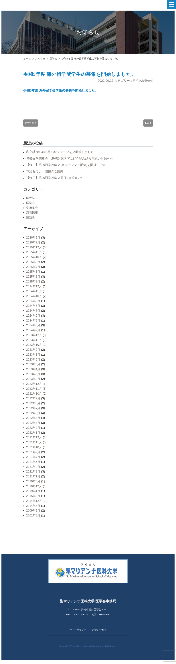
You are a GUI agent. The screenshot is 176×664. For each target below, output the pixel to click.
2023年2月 (33, 381)
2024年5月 (33, 323)
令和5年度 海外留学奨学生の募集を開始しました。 (88, 74)
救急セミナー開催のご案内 (46, 174)
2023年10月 (34, 347)
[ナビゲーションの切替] (171, 4)
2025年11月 (34, 255)
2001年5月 (33, 518)
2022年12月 (34, 386)
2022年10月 (34, 396)
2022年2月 (33, 430)
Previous (31, 125)
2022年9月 (33, 401)
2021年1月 (33, 479)
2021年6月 (33, 464)
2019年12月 (34, 489)
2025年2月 (33, 284)
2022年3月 (33, 425)
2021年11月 (34, 445)
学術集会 (32, 210)
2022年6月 (33, 415)
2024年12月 (34, 289)
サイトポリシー (78, 632)
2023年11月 (34, 342)
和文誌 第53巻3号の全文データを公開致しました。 (63, 154)
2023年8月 (33, 357)
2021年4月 (33, 469)
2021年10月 (34, 450)
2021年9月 (33, 454)
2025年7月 (33, 269)
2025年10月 (34, 259)
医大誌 (30, 200)
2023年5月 (33, 367)
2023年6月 (33, 362)
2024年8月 (33, 308)
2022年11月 (34, 391)
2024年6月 (33, 318)
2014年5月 (33, 508)
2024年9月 (33, 303)
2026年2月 (33, 245)
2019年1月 (33, 493)
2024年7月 (33, 313)
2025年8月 (33, 264)
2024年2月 (33, 332)
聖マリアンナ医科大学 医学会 (21, 4)
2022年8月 (33, 406)
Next (148, 125)
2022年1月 (33, 435)
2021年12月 (34, 440)
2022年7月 (33, 411)
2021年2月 (33, 474)
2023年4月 (33, 371)
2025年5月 (33, 274)
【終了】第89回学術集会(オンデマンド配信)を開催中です (68, 167)
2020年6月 (33, 484)
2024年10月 (34, 298)
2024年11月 (34, 294)
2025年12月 (34, 250)
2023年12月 (34, 337)
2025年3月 (33, 279)
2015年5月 (33, 498)
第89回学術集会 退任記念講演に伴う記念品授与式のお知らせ (72, 161)
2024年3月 (33, 328)
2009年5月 (33, 513)
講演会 (30, 220)
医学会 (135, 81)
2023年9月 (33, 352)
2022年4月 (33, 420)
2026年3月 (33, 240)
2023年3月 (33, 376)
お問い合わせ (99, 632)
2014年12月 (34, 503)
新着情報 (147, 81)
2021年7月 (33, 459)
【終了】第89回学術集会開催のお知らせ (56, 180)
